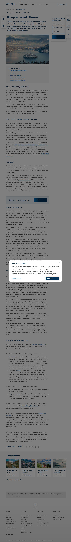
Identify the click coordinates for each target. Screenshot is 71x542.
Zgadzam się (52, 278)
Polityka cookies (50, 274)
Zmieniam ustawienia (16, 278)
